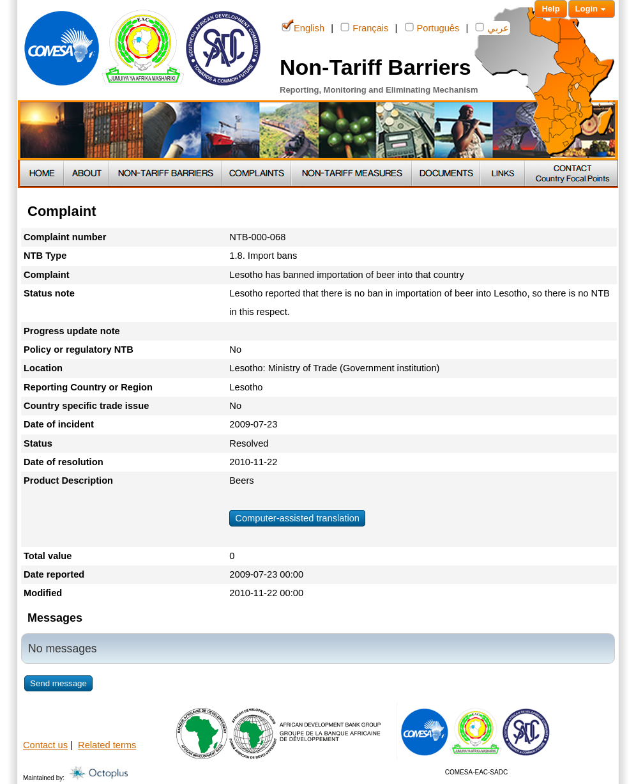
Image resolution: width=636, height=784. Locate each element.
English (303, 27)
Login (591, 9)
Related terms (107, 745)
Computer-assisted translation (297, 518)
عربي (492, 27)
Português (432, 27)
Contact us (45, 745)
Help (550, 8)
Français (364, 27)
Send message (58, 683)
